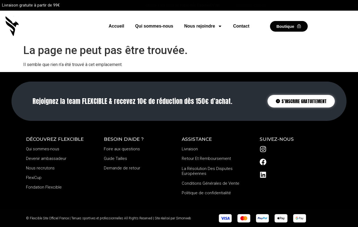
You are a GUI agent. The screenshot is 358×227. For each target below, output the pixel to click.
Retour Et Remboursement (206, 158)
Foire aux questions (122, 149)
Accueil (116, 26)
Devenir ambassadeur (46, 158)
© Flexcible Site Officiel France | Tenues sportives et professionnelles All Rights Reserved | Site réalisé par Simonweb (108, 218)
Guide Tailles (115, 158)
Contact (241, 26)
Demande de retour (122, 168)
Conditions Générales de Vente (210, 183)
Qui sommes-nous (154, 26)
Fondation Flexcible (44, 187)
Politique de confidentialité (206, 192)
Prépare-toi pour (183, 5)
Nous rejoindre (203, 26)
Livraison (190, 149)
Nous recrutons (40, 168)
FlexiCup (34, 177)
